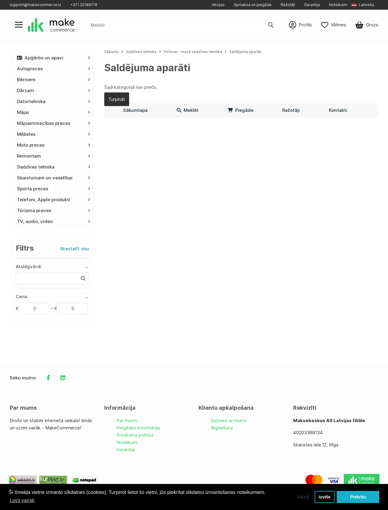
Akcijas (218, 4)
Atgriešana (222, 428)
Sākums (111, 51)
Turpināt (116, 99)
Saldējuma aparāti (245, 51)
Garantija (312, 4)
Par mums (126, 420)
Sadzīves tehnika (141, 51)
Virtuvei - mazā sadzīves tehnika (193, 51)
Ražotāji (288, 4)
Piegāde (240, 110)
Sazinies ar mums (229, 420)
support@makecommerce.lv (35, 4)
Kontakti (338, 110)
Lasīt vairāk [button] (22, 500)
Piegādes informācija (138, 428)
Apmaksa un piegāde (253, 4)
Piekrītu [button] (358, 497)
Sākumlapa (135, 110)
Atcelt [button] (303, 497)
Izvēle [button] (324, 497)
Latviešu (363, 4)
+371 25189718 (83, 4)
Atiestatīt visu (74, 249)
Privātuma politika (134, 435)
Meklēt (188, 110)
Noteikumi (338, 4)
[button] (365, 4)
